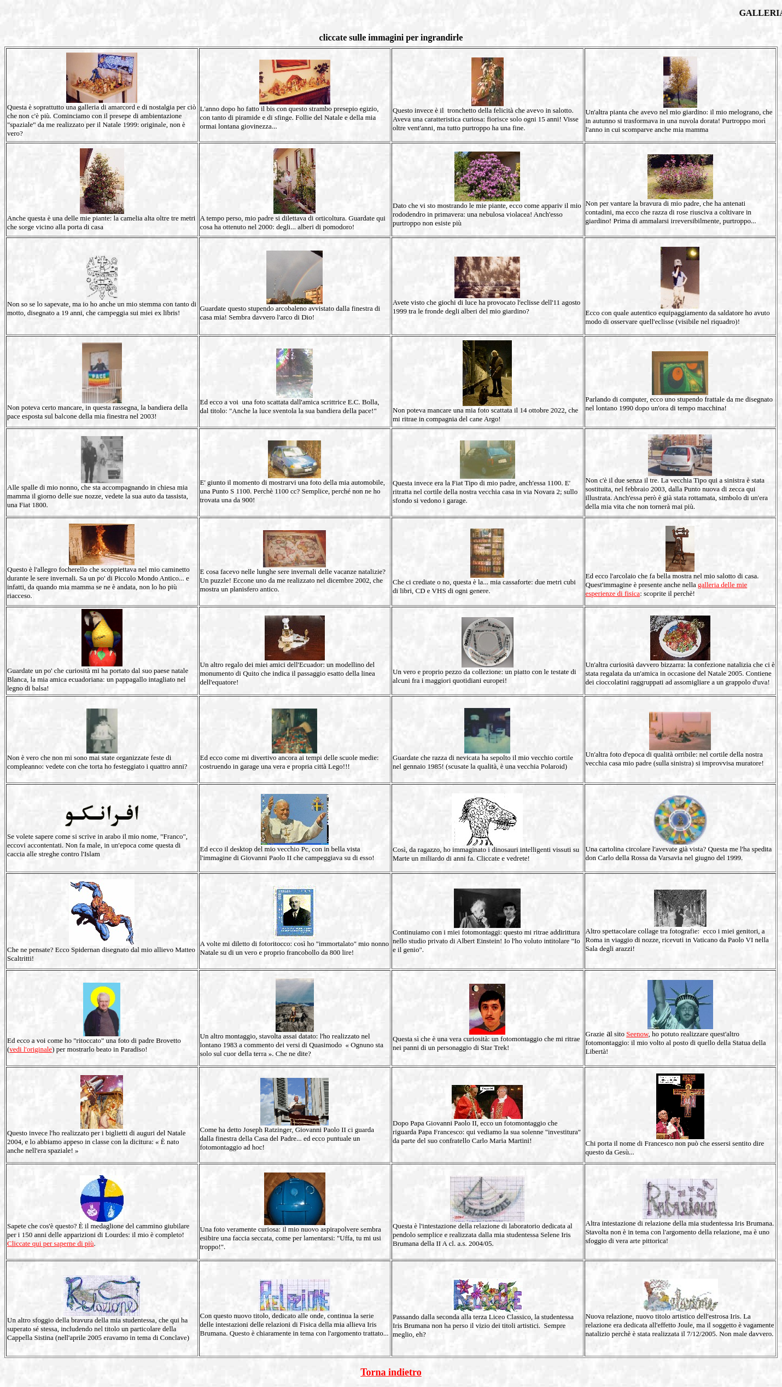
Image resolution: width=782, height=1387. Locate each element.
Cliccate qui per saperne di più (50, 1243)
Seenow (637, 1034)
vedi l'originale (30, 1049)
